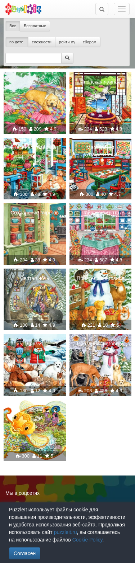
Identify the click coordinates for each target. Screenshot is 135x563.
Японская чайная (100, 82)
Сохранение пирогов (34, 213)
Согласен (25, 553)
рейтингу (67, 42)
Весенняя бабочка (34, 147)
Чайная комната (100, 213)
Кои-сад (35, 409)
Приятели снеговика (100, 278)
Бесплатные (35, 26)
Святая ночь (34, 278)
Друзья (35, 343)
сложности (41, 42)
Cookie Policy (87, 540)
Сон (34, 82)
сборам (89, 42)
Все (12, 26)
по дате (16, 42)
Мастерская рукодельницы (100, 151)
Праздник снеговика (100, 343)
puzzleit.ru (65, 532)
